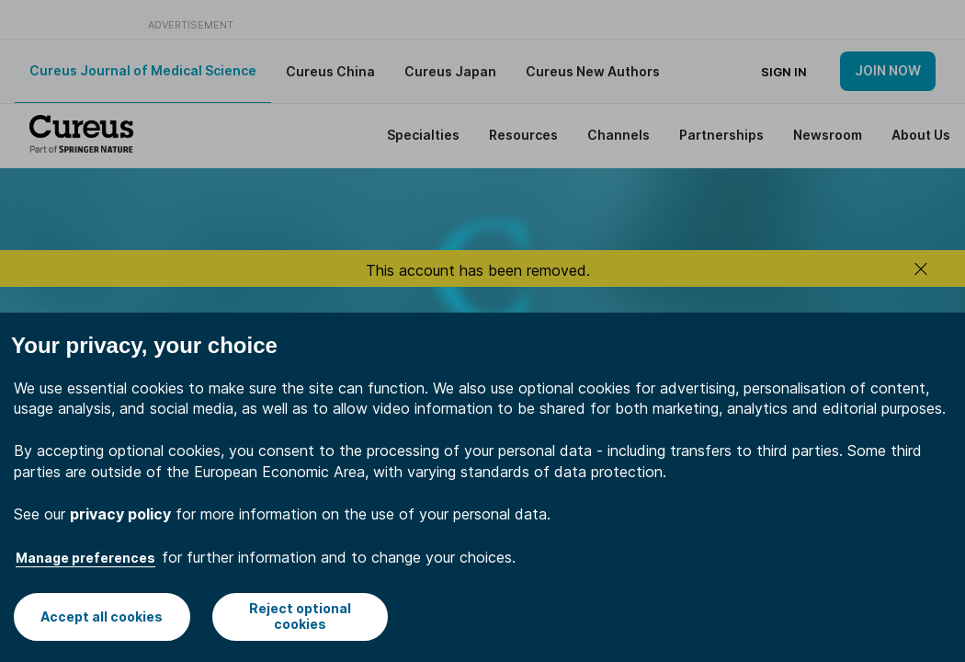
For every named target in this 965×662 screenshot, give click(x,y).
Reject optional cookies (300, 616)
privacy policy (120, 514)
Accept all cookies (101, 616)
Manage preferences (85, 557)
